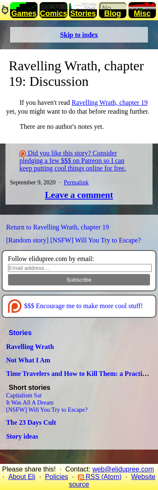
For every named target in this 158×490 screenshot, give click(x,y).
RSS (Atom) (100, 476)
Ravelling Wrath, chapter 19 (109, 102)
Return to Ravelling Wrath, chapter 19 (57, 227)
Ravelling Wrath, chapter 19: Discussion (76, 73)
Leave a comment (79, 195)
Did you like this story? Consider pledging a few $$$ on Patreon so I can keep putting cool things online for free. (72, 160)
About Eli (21, 476)
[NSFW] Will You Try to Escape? (46, 409)
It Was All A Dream (30, 402)
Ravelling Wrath (30, 346)
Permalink (76, 182)
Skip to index (79, 34)
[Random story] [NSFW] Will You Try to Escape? (73, 240)
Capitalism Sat (23, 395)
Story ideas (22, 436)
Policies (56, 476)
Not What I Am (28, 360)
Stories (20, 332)
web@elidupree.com (123, 469)
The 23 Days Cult (31, 422)
